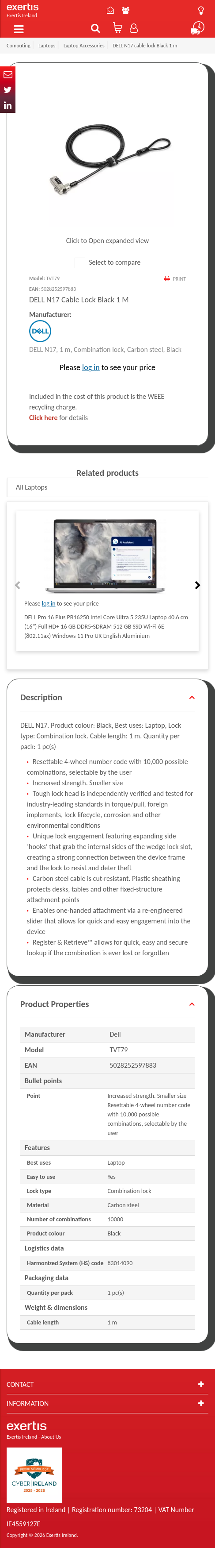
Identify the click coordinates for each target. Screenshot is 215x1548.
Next (197, 585)
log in (91, 367)
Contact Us (110, 10)
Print (179, 279)
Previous (18, 585)
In (7, 105)
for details (58, 417)
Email (7, 74)
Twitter (7, 89)
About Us (125, 10)
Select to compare (108, 262)
